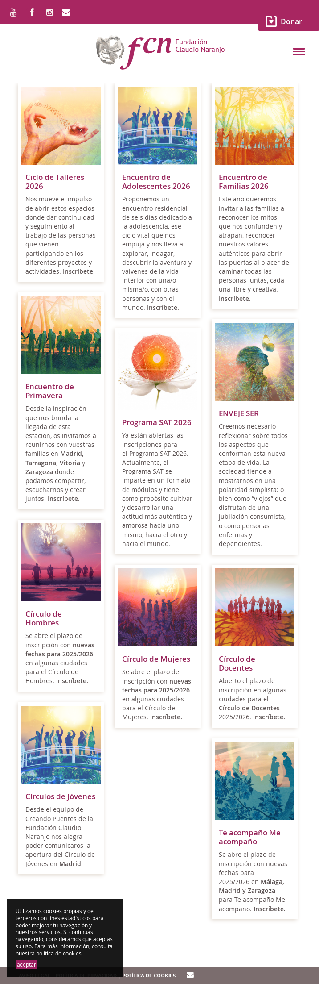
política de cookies (59, 953)
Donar (291, 21)
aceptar (26, 964)
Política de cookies (149, 975)
